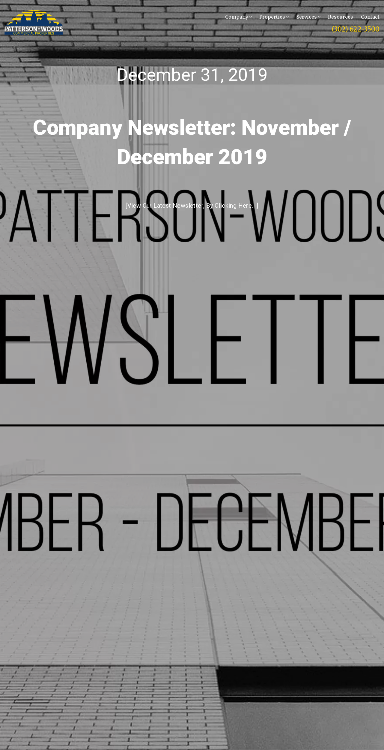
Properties (274, 17)
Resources (340, 17)
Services (308, 17)
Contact (370, 17)
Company (238, 17)
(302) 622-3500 (356, 29)
